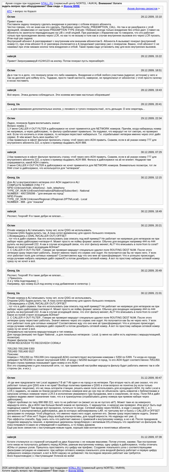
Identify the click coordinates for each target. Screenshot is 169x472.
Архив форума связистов (143, 8)
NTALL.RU (47, 3)
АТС (9, 11)
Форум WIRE (72, 6)
